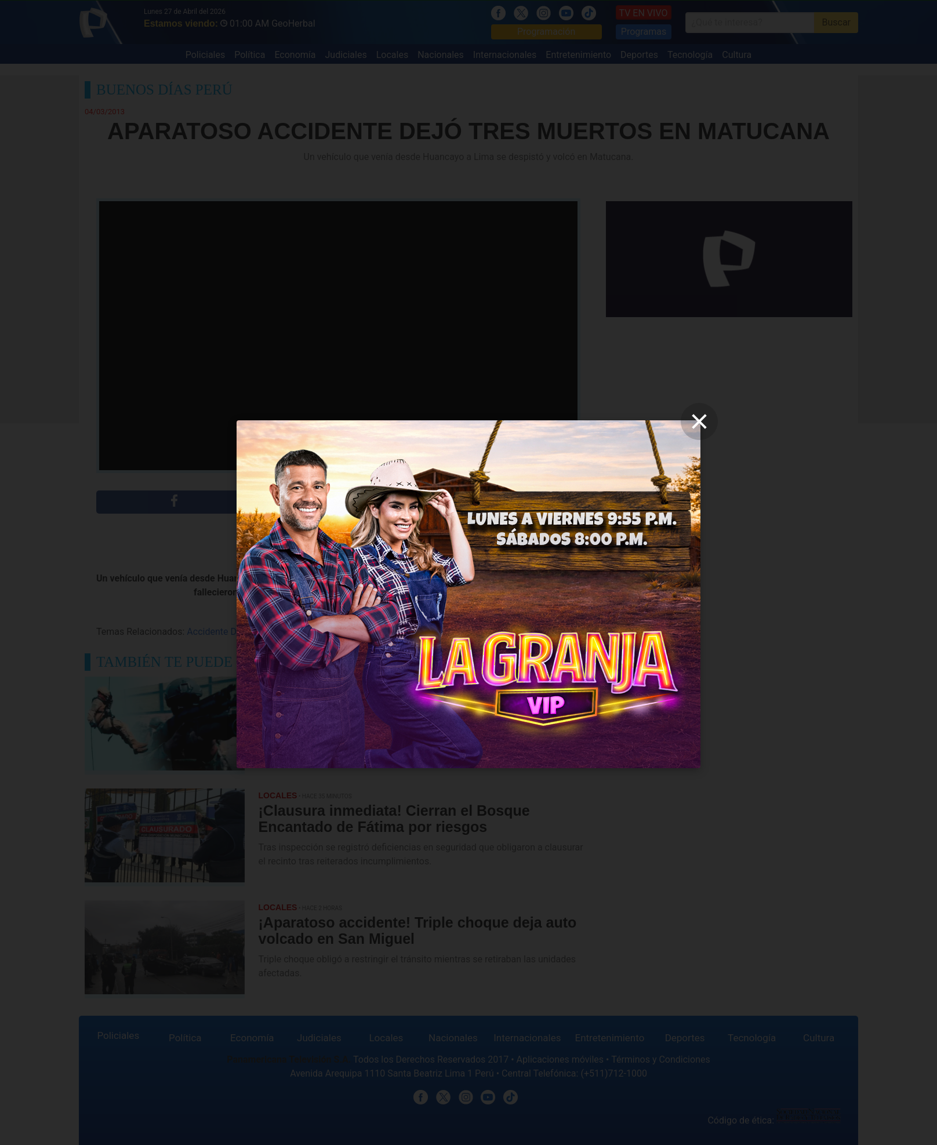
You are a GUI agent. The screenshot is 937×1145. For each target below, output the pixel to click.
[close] (699, 421)
